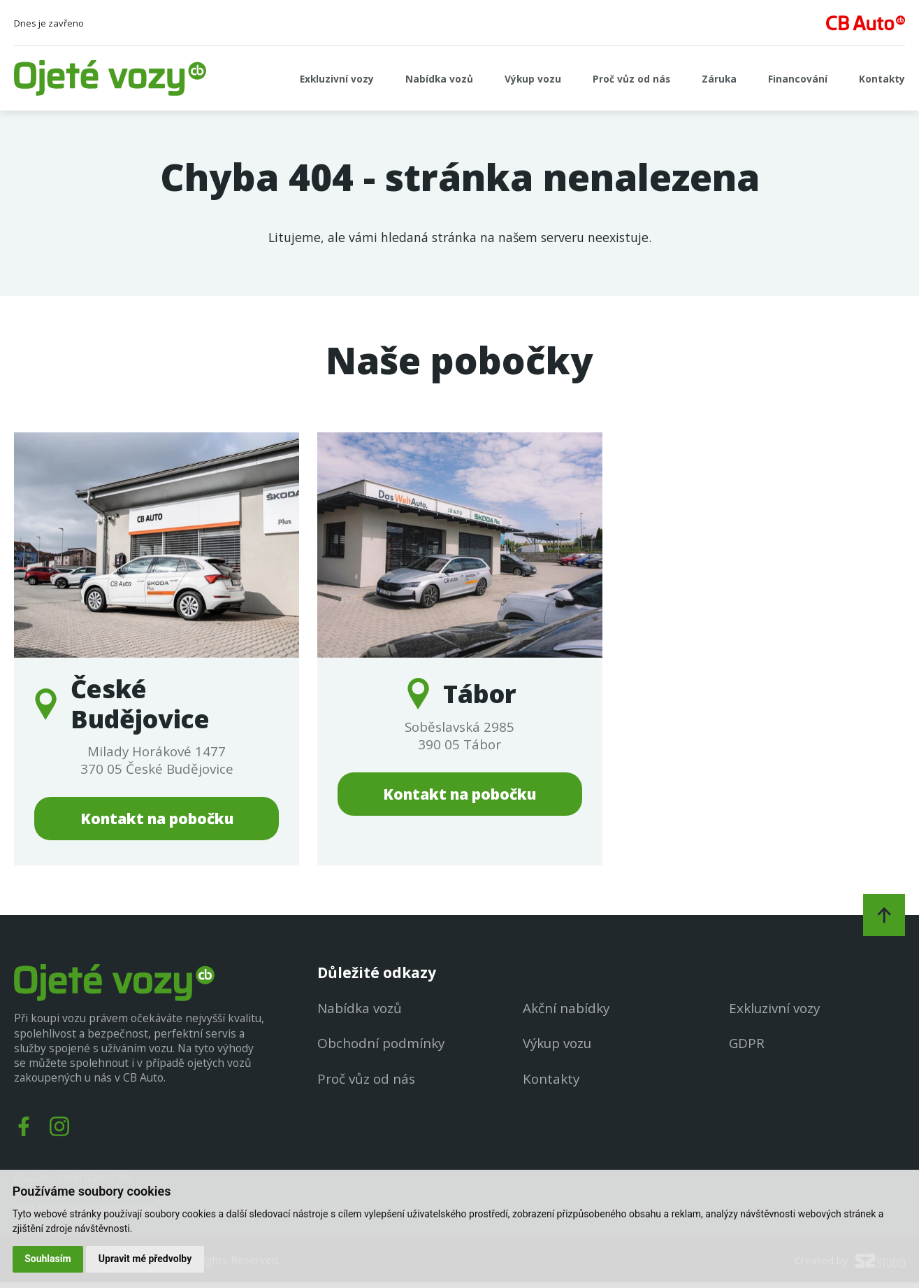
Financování (787, 78)
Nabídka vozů (399, 78)
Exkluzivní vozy (287, 78)
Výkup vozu (501, 78)
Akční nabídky (564, 1013)
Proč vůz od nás (608, 78)
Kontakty (879, 78)
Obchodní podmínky (376, 1047)
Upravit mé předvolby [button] (145, 1258)
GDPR (745, 1047)
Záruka (703, 78)
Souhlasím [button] (48, 1258)
